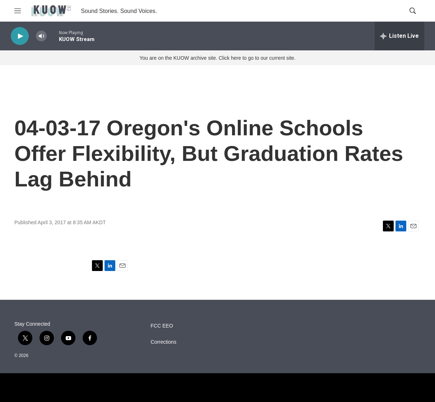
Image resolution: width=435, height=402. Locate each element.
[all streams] (399, 36)
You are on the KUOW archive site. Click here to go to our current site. (217, 58)
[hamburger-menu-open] (17, 11)
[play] (20, 36)
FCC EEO (162, 326)
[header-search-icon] (413, 11)
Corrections (163, 342)
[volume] (41, 36)
